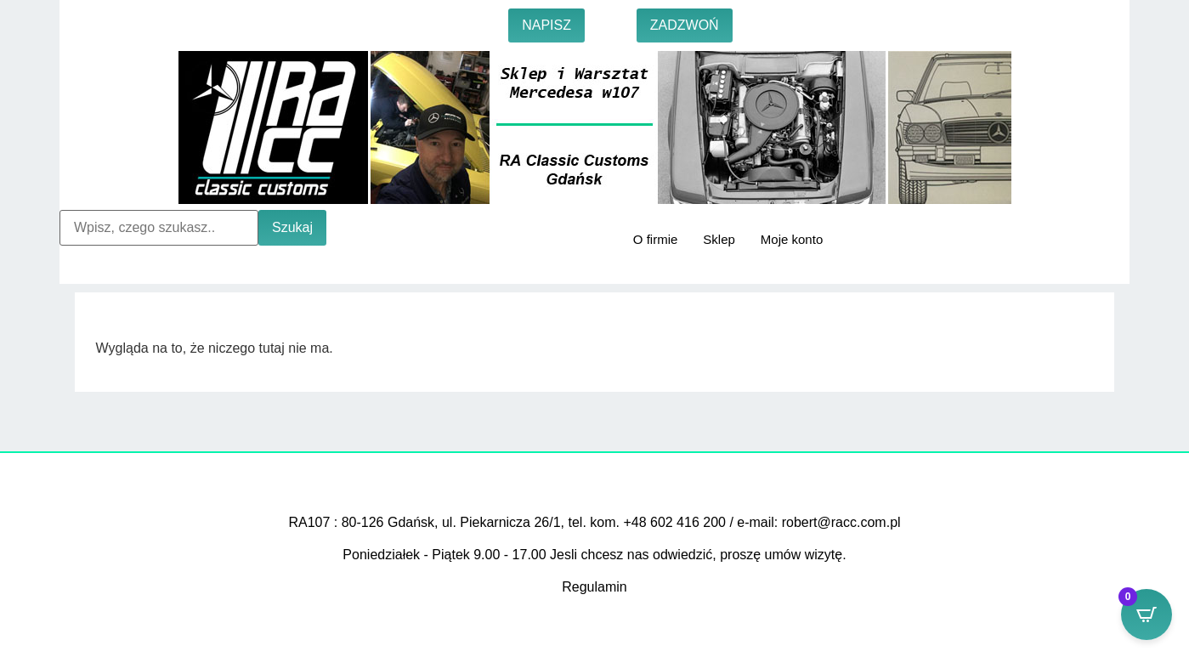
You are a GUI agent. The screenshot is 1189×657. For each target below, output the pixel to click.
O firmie (655, 239)
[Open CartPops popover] (1146, 614)
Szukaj (292, 227)
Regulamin (594, 587)
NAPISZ (546, 25)
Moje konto (792, 239)
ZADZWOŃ (684, 25)
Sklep (719, 239)
